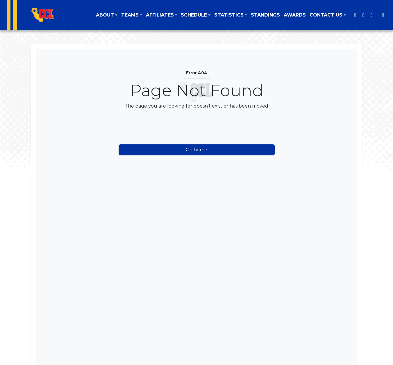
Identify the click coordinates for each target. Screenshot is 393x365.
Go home (196, 149)
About (105, 15)
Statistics (229, 15)
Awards (295, 15)
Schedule (194, 15)
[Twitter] (355, 15)
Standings (265, 15)
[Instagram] (363, 15)
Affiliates (160, 15)
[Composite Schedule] (383, 15)
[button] (106, 15)
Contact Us (326, 15)
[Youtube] (371, 15)
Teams (130, 15)
